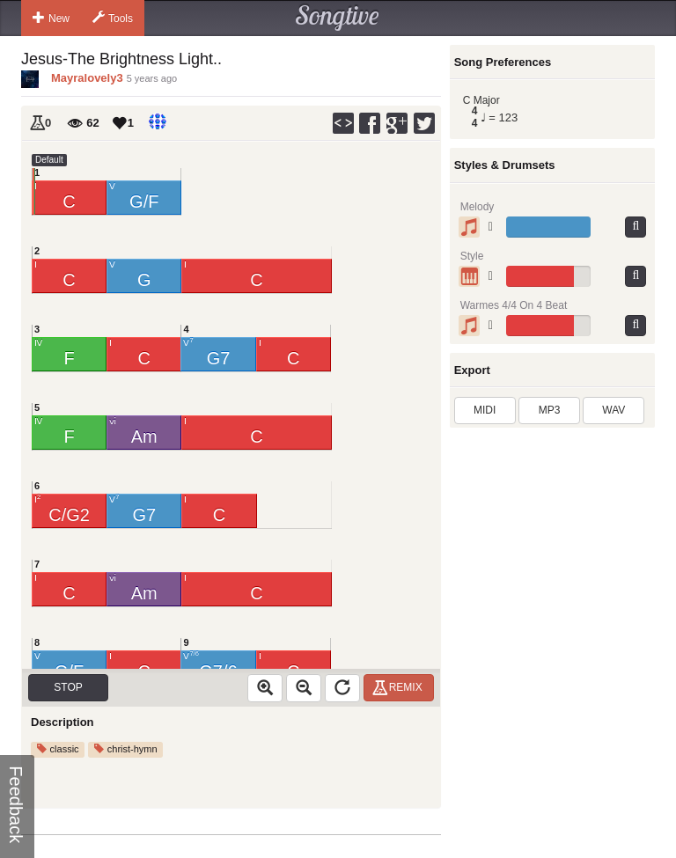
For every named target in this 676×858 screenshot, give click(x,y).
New (51, 18)
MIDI (485, 410)
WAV (613, 410)
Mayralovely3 (87, 77)
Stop (68, 687)
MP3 (550, 410)
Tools (112, 18)
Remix (400, 687)
